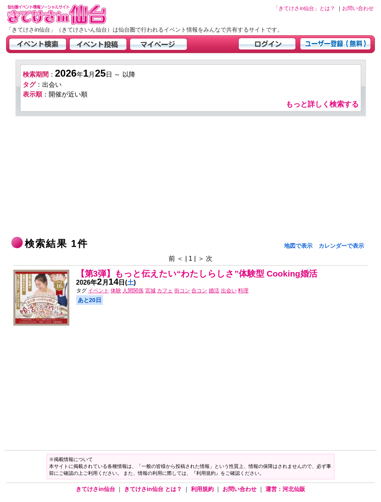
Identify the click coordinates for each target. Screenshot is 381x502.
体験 (116, 290)
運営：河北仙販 (285, 489)
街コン (182, 290)
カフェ (165, 290)
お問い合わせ (240, 489)
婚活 (214, 290)
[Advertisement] (190, 177)
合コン (199, 290)
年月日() (106, 282)
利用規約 (203, 489)
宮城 (150, 290)
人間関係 (132, 290)
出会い (229, 290)
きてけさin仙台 (96, 489)
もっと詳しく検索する (322, 104)
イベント (98, 290)
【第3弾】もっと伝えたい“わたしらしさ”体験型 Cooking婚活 (196, 273)
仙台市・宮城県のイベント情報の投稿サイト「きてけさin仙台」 (67, 14)
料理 (243, 290)
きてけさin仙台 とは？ (154, 489)
